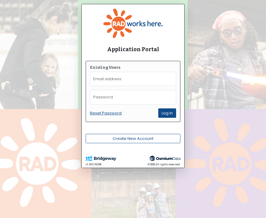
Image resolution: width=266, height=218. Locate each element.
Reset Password (106, 113)
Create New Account (133, 138)
